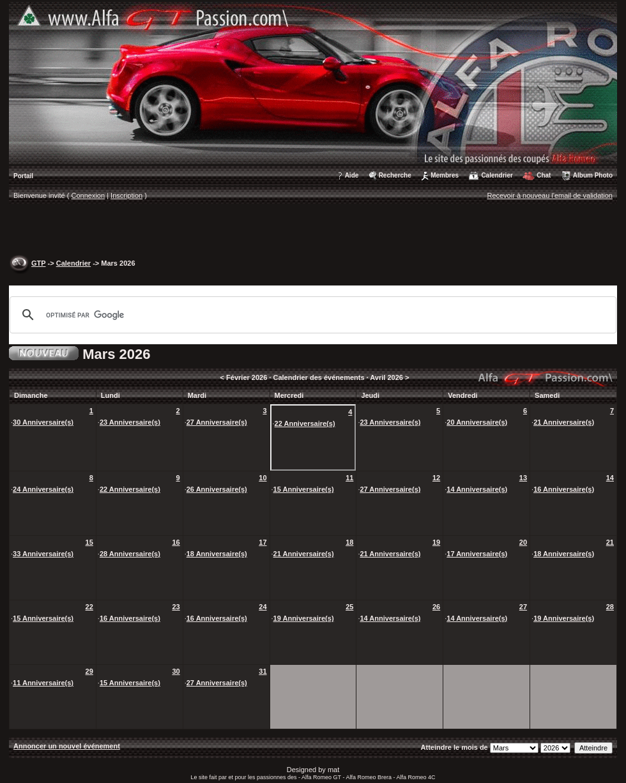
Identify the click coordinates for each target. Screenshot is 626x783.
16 (175, 542)
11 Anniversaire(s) (43, 683)
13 (523, 478)
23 (175, 607)
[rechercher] (311, 315)
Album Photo (593, 175)
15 (89, 542)
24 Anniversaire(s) (43, 489)
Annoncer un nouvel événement (66, 746)
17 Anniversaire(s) (477, 554)
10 (262, 478)
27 (523, 607)
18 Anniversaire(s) (217, 554)
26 (436, 607)
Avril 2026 (386, 377)
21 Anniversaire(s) (563, 422)
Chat (544, 175)
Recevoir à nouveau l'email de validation (550, 195)
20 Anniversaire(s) (477, 422)
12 (436, 478)
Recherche (395, 175)
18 (349, 542)
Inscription (126, 195)
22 (89, 607)
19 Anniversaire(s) (303, 618)
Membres (445, 175)
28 (610, 607)
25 (349, 607)
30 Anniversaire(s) (43, 422)
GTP (38, 263)
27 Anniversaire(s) (217, 422)
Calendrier (496, 175)
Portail (23, 175)
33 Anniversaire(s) (43, 554)
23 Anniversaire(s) (130, 422)
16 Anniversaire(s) (563, 489)
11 (349, 478)
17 (262, 542)
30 (175, 671)
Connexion (88, 195)
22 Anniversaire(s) (305, 423)
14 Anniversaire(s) (477, 489)
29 (89, 671)
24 (262, 607)
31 (262, 671)
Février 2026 (246, 377)
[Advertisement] (313, 230)
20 (523, 542)
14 (610, 478)
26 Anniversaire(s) (217, 489)
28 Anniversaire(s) (130, 554)
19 (436, 542)
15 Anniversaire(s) (303, 489)
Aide (352, 175)
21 (610, 542)
